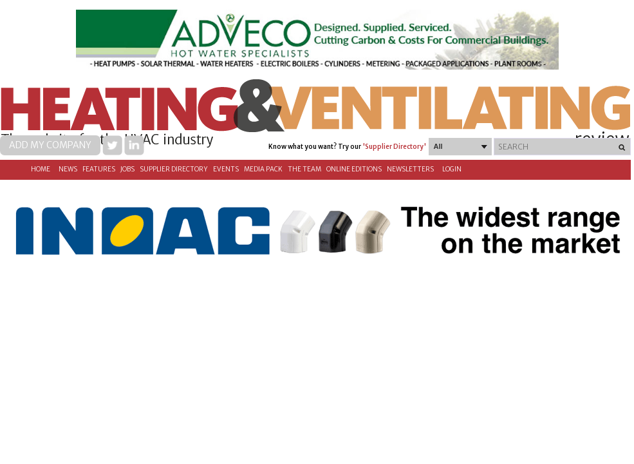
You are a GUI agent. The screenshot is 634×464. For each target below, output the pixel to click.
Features (98, 169)
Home (40, 169)
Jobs (127, 169)
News (68, 169)
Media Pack (263, 169)
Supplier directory (174, 169)
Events (226, 169)
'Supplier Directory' (394, 146)
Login (452, 169)
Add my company (50, 145)
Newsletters (410, 169)
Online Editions (354, 169)
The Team (304, 169)
